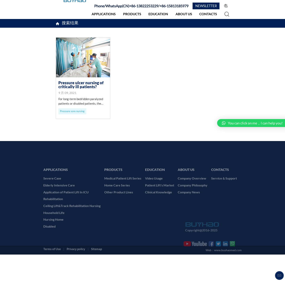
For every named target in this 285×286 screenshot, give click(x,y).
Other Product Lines (118, 214)
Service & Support (224, 200)
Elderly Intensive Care (59, 207)
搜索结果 (70, 23)
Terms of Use (52, 279)
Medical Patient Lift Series (122, 200)
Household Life (54, 234)
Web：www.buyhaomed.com (224, 281)
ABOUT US (184, 14)
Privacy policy (76, 279)
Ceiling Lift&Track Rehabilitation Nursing (72, 227)
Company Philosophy (192, 207)
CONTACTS (208, 14)
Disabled (49, 248)
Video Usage (154, 200)
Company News (189, 214)
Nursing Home (53, 241)
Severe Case (52, 200)
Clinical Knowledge (158, 214)
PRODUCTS (132, 14)
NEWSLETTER (206, 6)
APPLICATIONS (104, 14)
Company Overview (192, 200)
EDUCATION (158, 14)
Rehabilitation (53, 221)
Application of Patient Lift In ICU (66, 214)
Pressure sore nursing (72, 111)
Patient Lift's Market (159, 207)
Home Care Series (117, 207)
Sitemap (96, 279)
